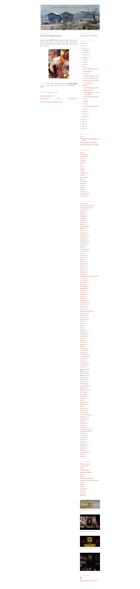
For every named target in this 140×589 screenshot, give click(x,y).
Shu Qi (81, 406)
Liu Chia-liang (83, 365)
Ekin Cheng (83, 274)
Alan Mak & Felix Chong (86, 205)
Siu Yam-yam (83, 410)
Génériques (82, 298)
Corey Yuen (83, 255)
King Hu (82, 171)
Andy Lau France (84, 466)
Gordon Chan (83, 160)
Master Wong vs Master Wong (90, 78)
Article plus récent (44, 98)
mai (84, 66)
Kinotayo (82, 476)
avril (84, 109)
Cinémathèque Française (86, 472)
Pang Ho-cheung (84, 177)
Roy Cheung (83, 392)
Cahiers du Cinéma (84, 470)
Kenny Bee (82, 344)
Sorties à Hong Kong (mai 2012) (90, 69)
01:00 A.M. (85, 104)
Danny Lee (82, 259)
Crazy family (86, 73)
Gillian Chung (83, 300)
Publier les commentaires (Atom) (55, 102)
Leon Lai (82, 361)
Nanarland (82, 484)
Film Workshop (83, 286)
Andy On (82, 214)
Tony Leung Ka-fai (84, 431)
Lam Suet (82, 352)
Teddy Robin (83, 423)
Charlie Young (83, 243)
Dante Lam (82, 158)
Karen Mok (82, 342)
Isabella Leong (83, 315)
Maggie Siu (82, 371)
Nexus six (82, 486)
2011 (83, 119)
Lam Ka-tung (83, 350)
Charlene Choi (83, 241)
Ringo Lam (82, 179)
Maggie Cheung (84, 369)
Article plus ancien (72, 98)
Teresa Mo (82, 425)
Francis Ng (82, 290)
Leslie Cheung (83, 363)
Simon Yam (83, 408)
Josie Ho (82, 338)
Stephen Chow (83, 183)
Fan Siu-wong (83, 282)
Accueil (58, 98)
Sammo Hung (83, 181)
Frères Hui (82, 292)
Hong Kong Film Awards (86, 311)
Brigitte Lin (83, 228)
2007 (83, 128)
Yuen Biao (82, 448)
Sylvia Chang (83, 419)
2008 (83, 126)
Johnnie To (82, 169)
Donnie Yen (83, 268)
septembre (85, 57)
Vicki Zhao (82, 435)
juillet (84, 62)
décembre (85, 50)
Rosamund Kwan (84, 390)
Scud (81, 400)
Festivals (82, 284)
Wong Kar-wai (83, 191)
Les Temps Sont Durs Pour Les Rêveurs (89, 480)
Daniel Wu (82, 257)
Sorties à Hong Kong (68, 85)
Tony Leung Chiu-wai (85, 429)
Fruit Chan (82, 296)
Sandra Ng (82, 398)
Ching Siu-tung (83, 156)
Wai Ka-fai (82, 187)
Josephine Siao (83, 336)
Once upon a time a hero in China (91, 80)
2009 (83, 124)
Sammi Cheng (83, 394)
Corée (81, 253)
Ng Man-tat (82, 379)
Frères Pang (83, 294)
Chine (47, 85)
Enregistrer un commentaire (46, 96)
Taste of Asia (83, 493)
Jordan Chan (83, 334)
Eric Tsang (82, 280)
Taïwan (42, 86)
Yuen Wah (82, 450)
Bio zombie (85, 101)
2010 (83, 121)
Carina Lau (82, 232)
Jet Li (81, 164)
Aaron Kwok (83, 203)
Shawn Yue (82, 404)
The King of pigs (87, 71)
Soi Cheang (82, 412)
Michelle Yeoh (83, 375)
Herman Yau (83, 307)
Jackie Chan (83, 162)
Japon (59, 85)
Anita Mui (82, 220)
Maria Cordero (83, 373)
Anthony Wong (83, 226)
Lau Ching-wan (83, 173)
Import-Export (83, 313)
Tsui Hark (82, 185)
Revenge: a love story (88, 90)
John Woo (82, 167)
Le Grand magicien (87, 83)
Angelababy (83, 216)
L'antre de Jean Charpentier (86, 478)
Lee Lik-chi (83, 358)
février (85, 114)
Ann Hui (82, 152)
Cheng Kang (83, 245)
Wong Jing (82, 443)
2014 (83, 43)
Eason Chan (83, 270)
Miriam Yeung (83, 377)
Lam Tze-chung (83, 354)
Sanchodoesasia (83, 488)
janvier (85, 116)
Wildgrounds (83, 495)
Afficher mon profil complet (89, 580)
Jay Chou (82, 323)
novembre (85, 52)
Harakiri (85, 85)
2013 (83, 45)
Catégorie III (83, 234)
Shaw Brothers (83, 402)
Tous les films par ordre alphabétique (89, 35)
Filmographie (83, 288)
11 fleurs (85, 99)
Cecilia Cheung (83, 154)
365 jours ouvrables (84, 464)
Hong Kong (53, 85)
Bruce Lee (82, 230)
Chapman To (83, 239)
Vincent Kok (83, 437)
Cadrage (82, 468)
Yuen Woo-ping (83, 196)
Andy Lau (82, 212)
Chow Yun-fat (83, 251)
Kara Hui (82, 340)
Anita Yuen (82, 222)
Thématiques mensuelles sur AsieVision (89, 144)
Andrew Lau (83, 209)
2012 (83, 48)
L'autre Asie (83, 348)
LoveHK (82, 482)
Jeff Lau (82, 325)
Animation (82, 218)
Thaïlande (82, 427)
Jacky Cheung (83, 319)
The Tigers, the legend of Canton (90, 76)
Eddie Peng (82, 272)
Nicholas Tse (83, 381)
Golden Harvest (83, 303)
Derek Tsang (83, 263)
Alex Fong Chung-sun (85, 207)
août (84, 59)
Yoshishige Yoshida (84, 194)
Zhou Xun (82, 456)
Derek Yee (82, 265)
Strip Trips (82, 491)
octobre (85, 55)
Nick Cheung (83, 383)
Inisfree (82, 474)
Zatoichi (82, 454)
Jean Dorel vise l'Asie (70, 7)
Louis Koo (82, 175)
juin (84, 64)
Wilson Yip (82, 189)
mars (84, 111)
